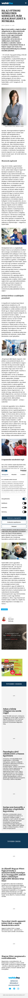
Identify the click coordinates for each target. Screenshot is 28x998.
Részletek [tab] (14, 474)
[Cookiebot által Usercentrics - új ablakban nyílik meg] (20, 471)
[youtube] (10, 989)
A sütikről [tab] (23, 474)
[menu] (25, 3)
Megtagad (14, 526)
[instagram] (18, 989)
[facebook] (14, 989)
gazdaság (4, 609)
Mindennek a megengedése (14, 518)
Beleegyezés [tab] (5, 474)
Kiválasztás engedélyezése (14, 522)
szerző (9, 617)
